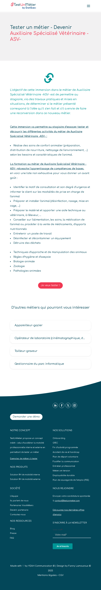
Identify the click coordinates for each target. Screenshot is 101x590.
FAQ (12, 538)
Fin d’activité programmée (65, 447)
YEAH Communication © (41, 566)
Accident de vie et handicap (66, 452)
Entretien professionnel (64, 466)
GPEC (55, 443)
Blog (12, 529)
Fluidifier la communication (66, 461)
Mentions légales (47, 575)
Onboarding (59, 438)
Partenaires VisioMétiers (21, 505)
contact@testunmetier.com (67, 501)
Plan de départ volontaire (65, 457)
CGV (61, 575)
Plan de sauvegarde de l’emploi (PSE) (71, 480)
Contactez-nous (18, 515)
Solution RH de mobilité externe (25, 479)
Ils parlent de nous (19, 501)
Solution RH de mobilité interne (25, 475)
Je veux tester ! (50, 285)
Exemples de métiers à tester (23, 459)
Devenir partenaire (19, 510)
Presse (13, 533)
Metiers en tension (61, 471)
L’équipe (14, 496)
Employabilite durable (63, 475)
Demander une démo (26, 416)
